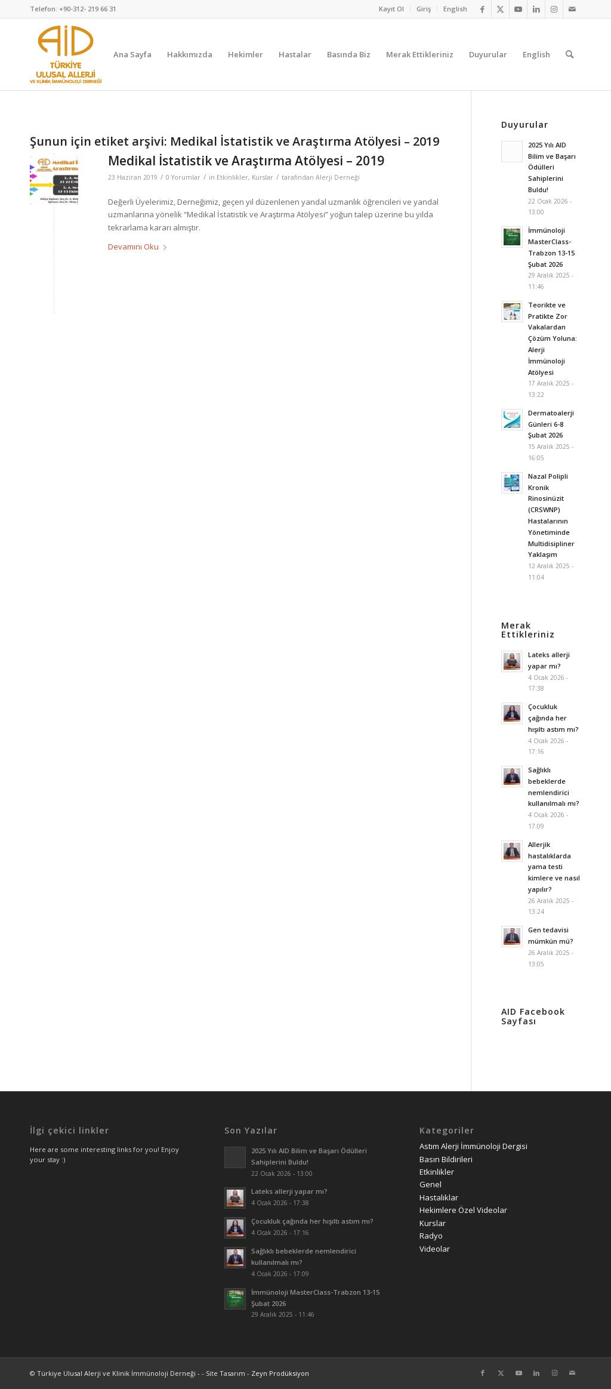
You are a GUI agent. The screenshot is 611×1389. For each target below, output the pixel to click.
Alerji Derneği (338, 177)
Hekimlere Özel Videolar (463, 1210)
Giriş (423, 8)
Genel (430, 1184)
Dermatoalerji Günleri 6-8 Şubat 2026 (551, 424)
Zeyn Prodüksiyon (280, 1373)
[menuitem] (392, 9)
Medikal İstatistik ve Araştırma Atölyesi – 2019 (246, 160)
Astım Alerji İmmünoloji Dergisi (473, 1146)
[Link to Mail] (572, 9)
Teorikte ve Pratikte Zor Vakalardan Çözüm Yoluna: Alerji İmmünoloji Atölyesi (552, 338)
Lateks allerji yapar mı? (289, 1191)
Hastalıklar (438, 1197)
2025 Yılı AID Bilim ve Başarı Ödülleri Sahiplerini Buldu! (552, 167)
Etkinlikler (232, 177)
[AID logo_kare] (65, 54)
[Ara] (569, 54)
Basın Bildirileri (446, 1159)
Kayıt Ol (391, 8)
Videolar (434, 1248)
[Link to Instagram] (554, 9)
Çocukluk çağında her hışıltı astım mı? (553, 718)
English (455, 8)
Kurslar (262, 177)
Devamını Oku (139, 246)
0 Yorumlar (183, 177)
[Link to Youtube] (518, 9)
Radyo (431, 1235)
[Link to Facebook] (482, 9)
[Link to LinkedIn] (536, 9)
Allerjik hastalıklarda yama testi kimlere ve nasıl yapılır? (554, 867)
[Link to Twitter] (500, 9)
